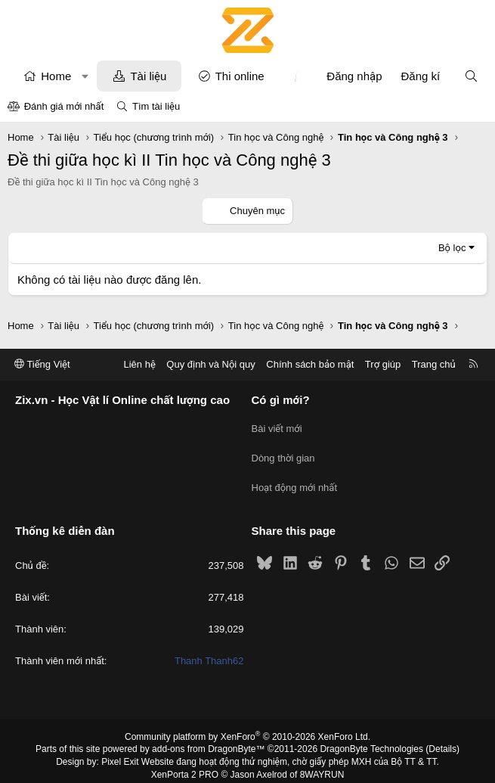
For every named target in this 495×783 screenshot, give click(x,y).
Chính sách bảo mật (310, 364)
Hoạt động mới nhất (295, 480)
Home (56, 76)
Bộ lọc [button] (452, 247)
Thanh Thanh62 (209, 651)
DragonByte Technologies (371, 740)
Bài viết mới (277, 426)
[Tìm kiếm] (471, 76)
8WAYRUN (322, 765)
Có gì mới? (281, 400)
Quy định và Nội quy (210, 364)
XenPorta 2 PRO (184, 765)
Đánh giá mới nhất (64, 106)
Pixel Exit (119, 752)
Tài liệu (148, 76)
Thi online (240, 76)
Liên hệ (139, 364)
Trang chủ (434, 364)
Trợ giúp (383, 364)
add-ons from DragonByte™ (208, 740)
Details (442, 740)
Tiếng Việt (42, 364)
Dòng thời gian (283, 453)
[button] (85, 76)
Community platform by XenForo (247, 727)
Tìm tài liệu (156, 106)
